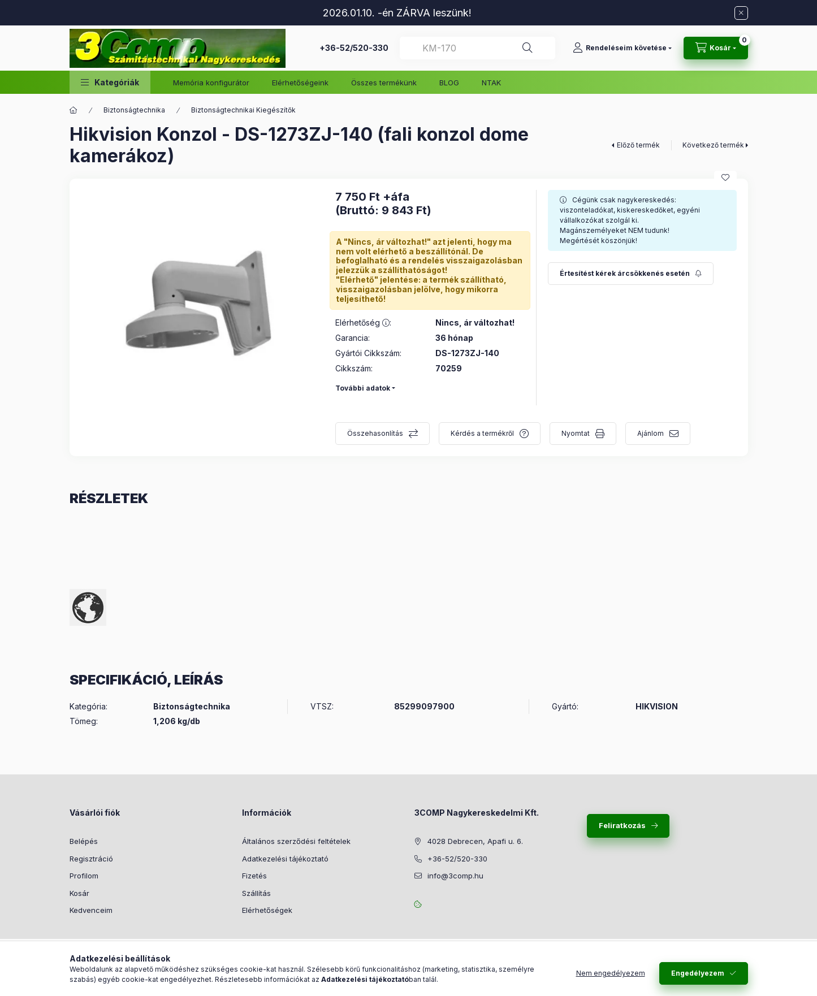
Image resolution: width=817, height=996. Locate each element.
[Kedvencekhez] (725, 177)
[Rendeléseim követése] (622, 48)
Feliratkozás (622, 825)
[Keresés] (527, 48)
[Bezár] (741, 13)
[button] (110, 82)
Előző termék (638, 145)
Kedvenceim (91, 910)
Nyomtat (575, 433)
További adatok (362, 388)
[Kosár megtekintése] (716, 48)
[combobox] (477, 48)
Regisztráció (91, 858)
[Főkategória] (73, 110)
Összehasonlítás (375, 433)
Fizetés (254, 875)
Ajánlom (650, 433)
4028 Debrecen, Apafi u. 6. (475, 841)
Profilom (84, 875)
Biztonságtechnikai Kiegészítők (243, 110)
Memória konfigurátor (211, 82)
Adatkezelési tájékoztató (285, 858)
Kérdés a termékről (482, 433)
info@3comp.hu (455, 875)
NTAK (491, 82)
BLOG (449, 82)
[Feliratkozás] (631, 273)
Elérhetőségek (267, 910)
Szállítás (256, 893)
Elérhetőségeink (300, 82)
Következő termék (713, 145)
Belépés (84, 841)
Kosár (79, 893)
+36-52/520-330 (353, 48)
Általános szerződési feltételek (296, 841)
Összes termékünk (384, 82)
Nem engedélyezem (610, 973)
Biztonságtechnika (134, 110)
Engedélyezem (697, 973)
